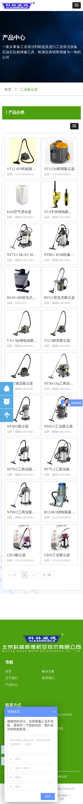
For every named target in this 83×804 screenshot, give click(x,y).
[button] (76, 5)
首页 (8, 89)
